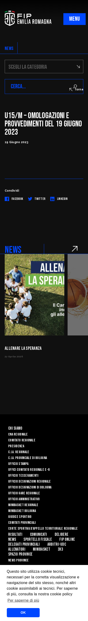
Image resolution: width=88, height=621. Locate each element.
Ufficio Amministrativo (24, 499)
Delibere (61, 534)
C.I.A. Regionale (18, 452)
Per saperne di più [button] (23, 600)
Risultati (15, 534)
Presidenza (16, 446)
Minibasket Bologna (22, 511)
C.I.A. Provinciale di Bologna (27, 458)
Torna (76, 89)
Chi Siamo (15, 428)
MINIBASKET (41, 549)
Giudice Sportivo (19, 517)
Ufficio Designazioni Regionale (29, 481)
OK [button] (23, 612)
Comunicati (38, 534)
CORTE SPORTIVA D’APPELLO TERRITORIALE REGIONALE (43, 528)
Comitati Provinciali (22, 522)
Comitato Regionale (21, 440)
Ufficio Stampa (18, 464)
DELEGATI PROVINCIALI (24, 544)
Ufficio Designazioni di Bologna (30, 487)
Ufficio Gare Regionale (24, 493)
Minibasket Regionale (23, 505)
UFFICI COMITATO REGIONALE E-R (29, 470)
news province (18, 560)
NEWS (9, 48)
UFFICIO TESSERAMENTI (23, 475)
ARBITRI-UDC (56, 544)
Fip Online (67, 539)
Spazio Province (20, 554)
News (12, 539)
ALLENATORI (16, 549)
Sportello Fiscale (37, 539)
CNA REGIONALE (18, 434)
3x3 (60, 549)
